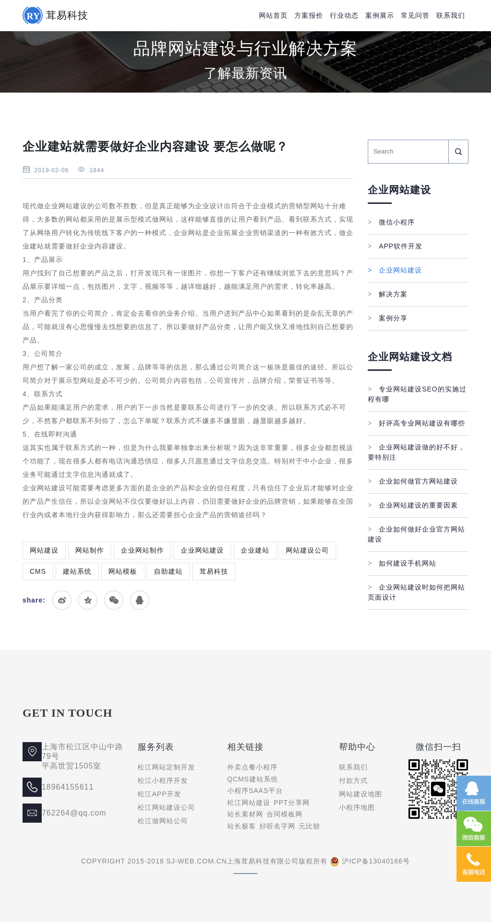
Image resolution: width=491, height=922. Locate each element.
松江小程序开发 (163, 780)
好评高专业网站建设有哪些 (416, 423)
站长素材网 (245, 814)
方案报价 (308, 15)
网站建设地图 (360, 794)
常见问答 (415, 15)
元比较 (309, 826)
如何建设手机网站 (402, 563)
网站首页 (273, 15)
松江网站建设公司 (166, 807)
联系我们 (450, 15)
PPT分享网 (292, 802)
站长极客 (241, 826)
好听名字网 (277, 826)
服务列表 (156, 747)
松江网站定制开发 (166, 767)
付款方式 (353, 780)
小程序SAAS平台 (255, 790)
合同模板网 (285, 814)
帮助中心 (357, 747)
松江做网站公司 (163, 821)
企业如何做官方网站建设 (413, 481)
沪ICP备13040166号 (376, 861)
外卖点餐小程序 (252, 767)
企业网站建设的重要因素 (413, 505)
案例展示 (379, 15)
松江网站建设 (248, 802)
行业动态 (344, 15)
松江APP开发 (159, 794)
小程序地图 (357, 807)
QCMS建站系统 (252, 779)
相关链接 (245, 747)
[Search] (408, 152)
